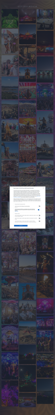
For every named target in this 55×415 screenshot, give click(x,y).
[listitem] (27, 204)
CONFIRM (21, 225)
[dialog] (27, 207)
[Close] (43, 188)
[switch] (39, 206)
